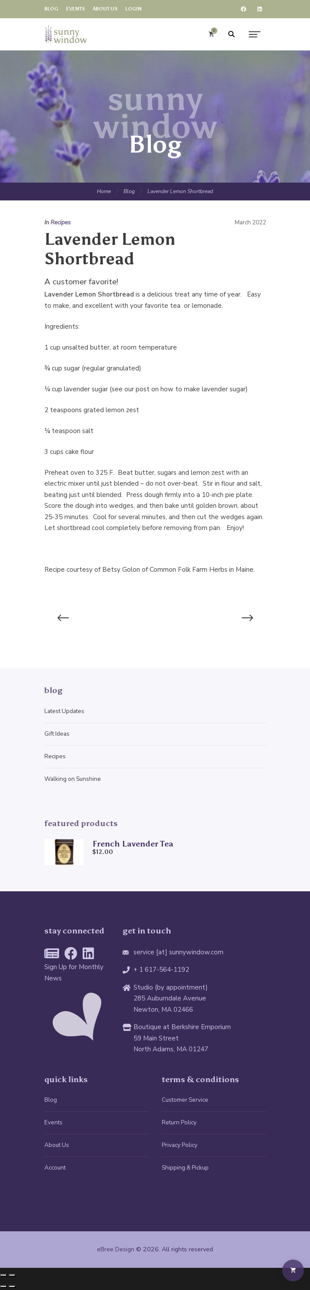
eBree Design (115, 1249)
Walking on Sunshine (72, 779)
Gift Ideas (57, 734)
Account (55, 1167)
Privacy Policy (179, 1145)
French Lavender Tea (132, 844)
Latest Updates (64, 711)
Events (53, 1122)
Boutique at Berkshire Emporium (182, 1027)
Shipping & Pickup (185, 1167)
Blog (129, 191)
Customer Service (185, 1100)
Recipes (60, 222)
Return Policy (179, 1122)
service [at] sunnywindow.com (178, 952)
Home (104, 191)
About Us (56, 1145)
